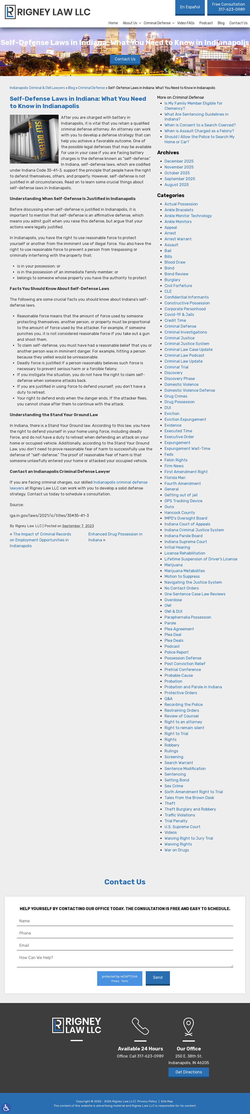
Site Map (167, 1101)
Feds (169, 454)
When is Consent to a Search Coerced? (200, 125)
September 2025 (180, 179)
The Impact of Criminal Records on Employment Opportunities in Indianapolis (40, 540)
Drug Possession (180, 402)
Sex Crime (174, 786)
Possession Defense (183, 658)
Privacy (115, 981)
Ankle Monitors (178, 221)
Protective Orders (181, 693)
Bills (168, 256)
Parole (170, 623)
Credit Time (175, 320)
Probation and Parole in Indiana (193, 687)
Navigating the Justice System (193, 582)
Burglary (172, 280)
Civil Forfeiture (178, 285)
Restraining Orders (182, 710)
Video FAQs (186, 23)
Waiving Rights (178, 844)
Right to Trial (176, 733)
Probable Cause (179, 675)
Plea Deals (174, 640)
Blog (221, 23)
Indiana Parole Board (184, 536)
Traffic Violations (180, 815)
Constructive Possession (187, 303)
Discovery (174, 372)
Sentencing (175, 774)
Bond (169, 268)
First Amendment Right (186, 471)
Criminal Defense (157, 23)
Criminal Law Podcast (184, 355)
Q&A (169, 698)
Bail (168, 250)
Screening (174, 757)
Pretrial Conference (183, 669)
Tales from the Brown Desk (189, 797)
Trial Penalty (176, 821)
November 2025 (179, 167)
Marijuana (174, 565)
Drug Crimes (176, 396)
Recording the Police (184, 704)
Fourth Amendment (183, 483)
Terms (124, 981)
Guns (169, 506)
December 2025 (179, 161)
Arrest (170, 233)
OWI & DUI (173, 611)
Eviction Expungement (185, 419)
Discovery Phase (180, 378)
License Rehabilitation (185, 553)
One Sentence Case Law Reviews (195, 594)
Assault (171, 245)
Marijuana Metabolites (185, 570)
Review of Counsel (182, 716)
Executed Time (178, 431)
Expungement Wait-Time (187, 448)
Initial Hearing (177, 547)
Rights (171, 739)
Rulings (171, 751)
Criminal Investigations (186, 332)
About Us (130, 23)
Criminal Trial (176, 367)
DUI (168, 407)
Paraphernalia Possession (188, 617)
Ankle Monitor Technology (188, 215)
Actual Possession (181, 204)
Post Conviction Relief (185, 663)
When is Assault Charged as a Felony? (199, 131)
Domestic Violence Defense (190, 390)
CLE (168, 291)
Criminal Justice (180, 338)
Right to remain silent (184, 727)
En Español (190, 7)
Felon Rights (176, 460)
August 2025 (177, 184)
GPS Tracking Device (183, 501)
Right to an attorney (183, 722)
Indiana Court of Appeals (187, 524)
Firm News (174, 466)
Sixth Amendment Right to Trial (194, 792)
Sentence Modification (185, 768)
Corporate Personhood (185, 309)
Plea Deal (173, 634)
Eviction (172, 413)
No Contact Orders (182, 588)
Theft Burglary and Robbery (190, 809)
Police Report (177, 652)
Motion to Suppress (182, 576)
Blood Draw (175, 262)
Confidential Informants (187, 297)
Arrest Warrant (178, 239)
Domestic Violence (181, 384)
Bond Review (176, 274)
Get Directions (189, 1072)
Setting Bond (177, 780)
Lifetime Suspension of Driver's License (201, 559)
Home (113, 23)
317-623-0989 (228, 7)
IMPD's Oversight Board (186, 518)
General (172, 489)
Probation (173, 681)
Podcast (206, 23)
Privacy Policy (147, 1101)
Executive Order (179, 436)
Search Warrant (179, 762)
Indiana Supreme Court (186, 541)
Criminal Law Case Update (189, 349)
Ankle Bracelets (179, 210)
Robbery (172, 745)
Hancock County (180, 512)
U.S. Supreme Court (182, 826)
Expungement (177, 442)
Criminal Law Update (184, 361)
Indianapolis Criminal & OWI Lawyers (37, 88)
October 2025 (177, 173)
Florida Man (175, 477)
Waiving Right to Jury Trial (189, 838)
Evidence (173, 425)
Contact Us (238, 23)
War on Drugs (177, 850)
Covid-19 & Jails (179, 314)
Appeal (171, 227)
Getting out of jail (181, 495)
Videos (171, 832)
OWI (168, 605)
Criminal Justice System (187, 343)
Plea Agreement (179, 629)
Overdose (173, 600)
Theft (170, 803)
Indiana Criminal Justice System (194, 530)
